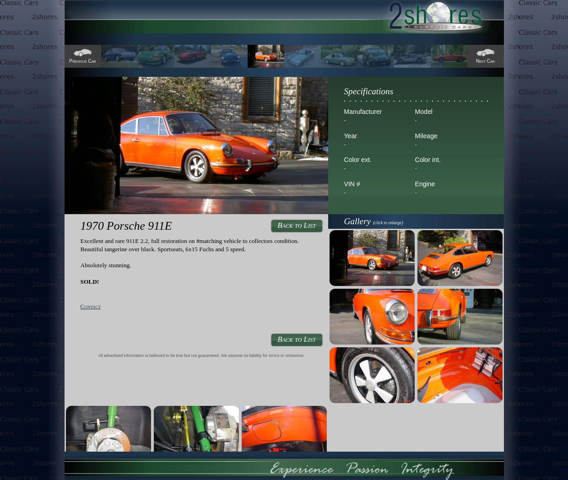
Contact (91, 306)
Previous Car (82, 61)
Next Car (485, 61)
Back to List (296, 225)
